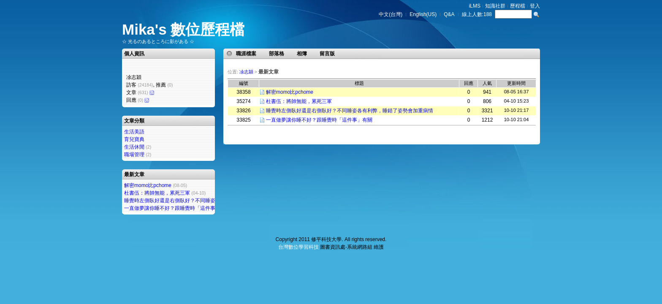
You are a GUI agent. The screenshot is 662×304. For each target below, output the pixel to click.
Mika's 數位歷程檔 (183, 29)
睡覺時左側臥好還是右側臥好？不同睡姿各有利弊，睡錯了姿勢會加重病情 (207, 201)
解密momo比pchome (147, 185)
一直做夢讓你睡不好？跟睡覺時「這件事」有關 (177, 208)
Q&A (449, 14)
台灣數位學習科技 (298, 247)
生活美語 (134, 132)
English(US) (423, 14)
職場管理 (134, 154)
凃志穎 (246, 71)
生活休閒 (134, 147)
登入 (535, 6)
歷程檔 (517, 6)
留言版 (327, 54)
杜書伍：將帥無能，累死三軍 (157, 193)
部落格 (276, 54)
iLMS (474, 6)
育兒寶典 (134, 139)
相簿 (302, 54)
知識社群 (495, 6)
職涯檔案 (246, 54)
